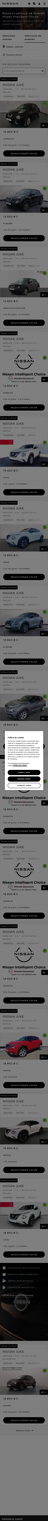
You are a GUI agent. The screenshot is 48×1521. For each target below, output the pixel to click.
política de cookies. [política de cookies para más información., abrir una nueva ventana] (20, 765)
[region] (24, 760)
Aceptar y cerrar (24, 772)
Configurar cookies (24, 785)
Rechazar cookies (24, 779)
